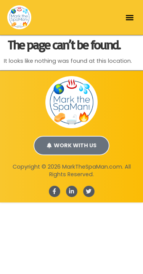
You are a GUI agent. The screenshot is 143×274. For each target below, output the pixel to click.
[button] (129, 17)
